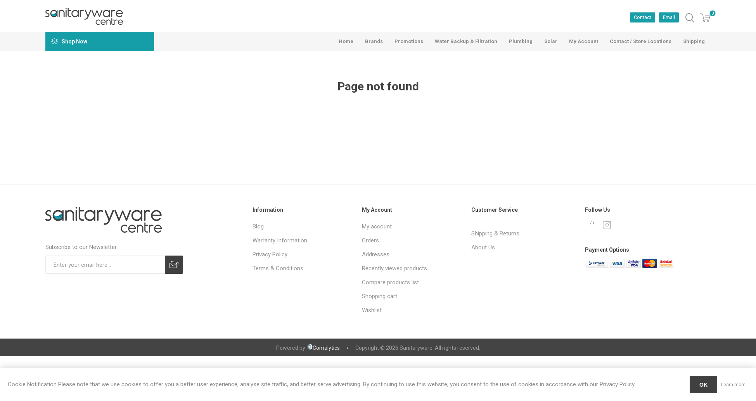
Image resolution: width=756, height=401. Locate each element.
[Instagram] (607, 225)
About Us (483, 247)
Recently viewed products (394, 268)
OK (703, 385)
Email (669, 17)
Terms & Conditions (278, 268)
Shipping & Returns (495, 233)
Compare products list (390, 282)
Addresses (375, 254)
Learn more (733, 384)
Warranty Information (280, 240)
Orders (370, 240)
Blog (258, 226)
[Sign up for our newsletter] (105, 265)
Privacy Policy (270, 254)
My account (377, 226)
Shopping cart (379, 296)
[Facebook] (592, 225)
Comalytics (323, 348)
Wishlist (372, 310)
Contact (642, 17)
